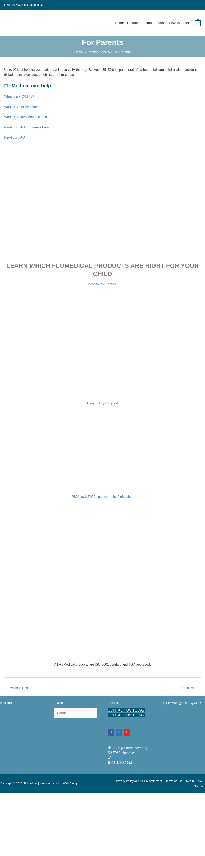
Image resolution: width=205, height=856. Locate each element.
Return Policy (195, 781)
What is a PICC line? (19, 96)
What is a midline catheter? (24, 107)
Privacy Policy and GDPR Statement (140, 781)
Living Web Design (67, 783)
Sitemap (199, 786)
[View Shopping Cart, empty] (198, 23)
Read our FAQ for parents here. (27, 127)
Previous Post (17, 688)
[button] (141, 23)
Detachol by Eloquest (102, 403)
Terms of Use (174, 781)
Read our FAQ (14, 137)
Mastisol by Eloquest (102, 284)
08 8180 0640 (122, 758)
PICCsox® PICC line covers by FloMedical (102, 496)
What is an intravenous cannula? (28, 117)
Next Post (191, 688)
